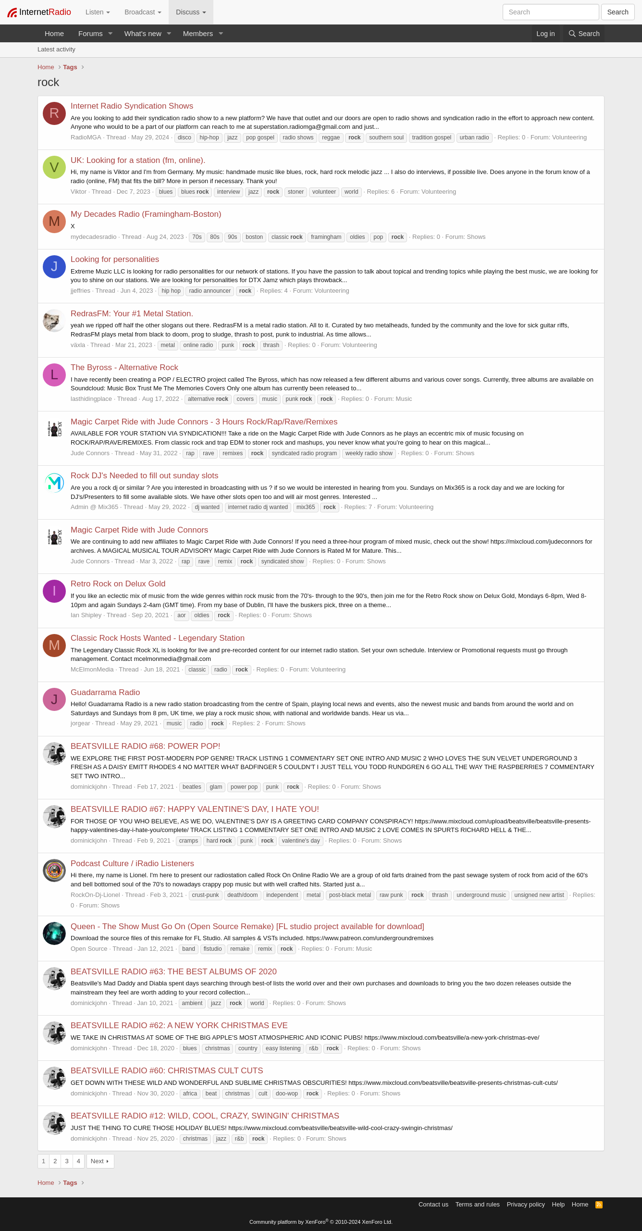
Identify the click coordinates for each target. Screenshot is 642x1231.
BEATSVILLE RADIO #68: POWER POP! (145, 746)
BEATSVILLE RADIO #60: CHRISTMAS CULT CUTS (167, 1070)
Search (618, 12)
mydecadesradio (93, 236)
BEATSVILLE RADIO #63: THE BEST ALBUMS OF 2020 (174, 971)
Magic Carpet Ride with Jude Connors (139, 530)
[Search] (584, 33)
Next (97, 1161)
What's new (142, 33)
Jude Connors (90, 453)
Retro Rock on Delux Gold (118, 583)
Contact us (433, 1204)
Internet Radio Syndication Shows (132, 106)
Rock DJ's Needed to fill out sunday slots (145, 475)
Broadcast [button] (142, 12)
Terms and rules (478, 1204)
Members (198, 33)
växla (78, 344)
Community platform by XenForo (321, 1222)
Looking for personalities (115, 259)
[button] (110, 33)
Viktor (78, 191)
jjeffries (80, 290)
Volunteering (569, 137)
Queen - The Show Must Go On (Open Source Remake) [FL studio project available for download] (247, 926)
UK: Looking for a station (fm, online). (138, 160)
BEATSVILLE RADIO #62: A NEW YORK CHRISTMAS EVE (179, 1025)
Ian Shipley (86, 615)
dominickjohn (89, 786)
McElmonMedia (92, 669)
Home (54, 33)
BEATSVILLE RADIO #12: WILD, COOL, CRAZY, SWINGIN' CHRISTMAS (205, 1115)
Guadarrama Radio (105, 692)
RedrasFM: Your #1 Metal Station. (132, 313)
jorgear (80, 723)
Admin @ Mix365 (94, 506)
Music (404, 398)
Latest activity (56, 49)
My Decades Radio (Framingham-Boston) (146, 214)
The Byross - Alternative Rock (124, 367)
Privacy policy (526, 1204)
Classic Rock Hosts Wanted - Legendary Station (158, 638)
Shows (476, 236)
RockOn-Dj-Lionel (95, 894)
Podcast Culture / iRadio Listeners (132, 863)
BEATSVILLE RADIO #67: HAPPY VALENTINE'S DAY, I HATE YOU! (195, 809)
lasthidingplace (91, 398)
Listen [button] (98, 12)
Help (558, 1204)
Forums (90, 33)
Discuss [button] (191, 12)
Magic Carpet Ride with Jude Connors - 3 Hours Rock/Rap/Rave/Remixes (204, 421)
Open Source (89, 948)
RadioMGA (86, 137)
